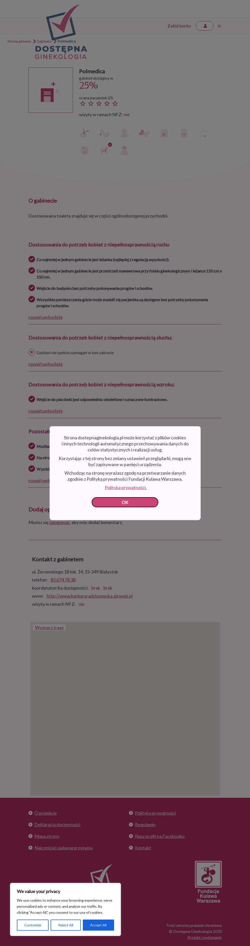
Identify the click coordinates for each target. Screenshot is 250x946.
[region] (65, 909)
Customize (32, 925)
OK (125, 502)
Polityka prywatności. (126, 487)
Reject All (65, 925)
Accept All (98, 925)
